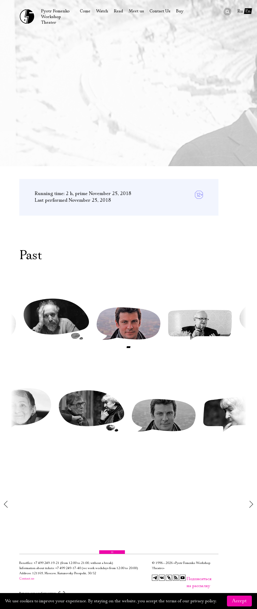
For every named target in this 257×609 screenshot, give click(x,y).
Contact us (26, 578)
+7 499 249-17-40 (68, 568)
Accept (239, 601)
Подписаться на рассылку (190, 579)
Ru (240, 11)
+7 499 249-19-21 (46, 563)
